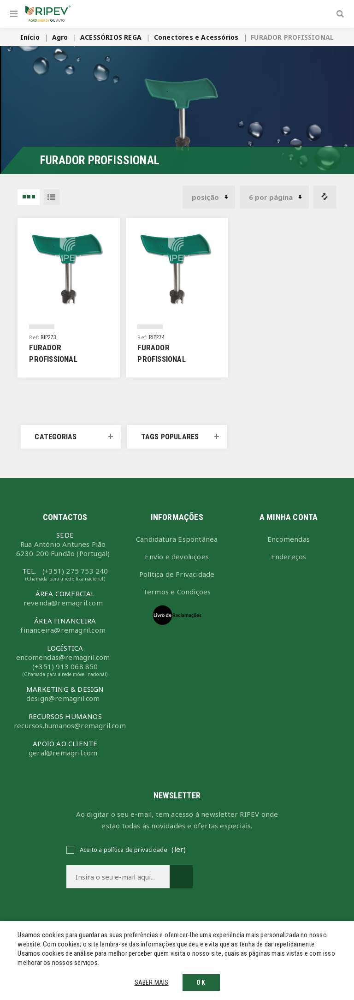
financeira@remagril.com (63, 630)
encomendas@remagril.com (63, 657)
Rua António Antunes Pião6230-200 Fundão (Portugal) (63, 548)
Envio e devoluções (177, 556)
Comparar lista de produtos (324, 197)
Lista (51, 197)
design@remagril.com (63, 698)
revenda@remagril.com (63, 602)
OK (201, 982)
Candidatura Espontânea (177, 539)
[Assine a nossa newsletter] (118, 876)
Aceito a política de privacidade (123, 849)
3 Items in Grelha (29, 197)
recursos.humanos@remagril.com (65, 725)
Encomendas (288, 539)
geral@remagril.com (63, 752)
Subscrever (181, 876)
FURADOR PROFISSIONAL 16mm (53, 359)
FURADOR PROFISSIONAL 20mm (161, 359)
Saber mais (152, 982)
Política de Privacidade (177, 574)
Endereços (289, 556)
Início (30, 37)
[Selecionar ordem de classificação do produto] (209, 197)
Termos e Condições (177, 591)
